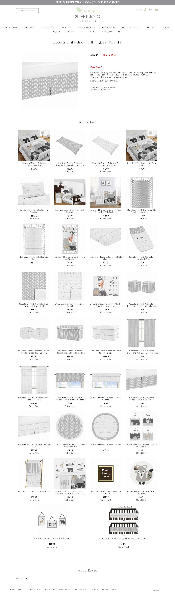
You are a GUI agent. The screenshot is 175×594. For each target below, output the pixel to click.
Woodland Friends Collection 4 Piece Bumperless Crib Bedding (105, 211)
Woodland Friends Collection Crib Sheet (34, 258)
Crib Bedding (29, 27)
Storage (165, 27)
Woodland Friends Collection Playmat (105, 444)
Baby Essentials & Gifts (131, 27)
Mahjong (70, 32)
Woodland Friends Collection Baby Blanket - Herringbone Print (34, 305)
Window (56, 32)
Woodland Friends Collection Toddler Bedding (70, 211)
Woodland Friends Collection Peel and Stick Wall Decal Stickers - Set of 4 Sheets (70, 492)
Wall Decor (151, 27)
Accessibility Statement (110, 589)
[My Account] (145, 10)
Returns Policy (80, 589)
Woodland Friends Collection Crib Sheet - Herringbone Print (141, 211)
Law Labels (94, 589)
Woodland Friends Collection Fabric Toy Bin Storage (106, 352)
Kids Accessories (108, 27)
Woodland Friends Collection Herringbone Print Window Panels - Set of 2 (141, 352)
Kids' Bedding (66, 27)
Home (12, 589)
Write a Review (21, 578)
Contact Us (29, 589)
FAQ (19, 589)
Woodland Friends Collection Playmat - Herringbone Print (69, 445)
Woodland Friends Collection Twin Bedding (141, 164)
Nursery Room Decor (86, 27)
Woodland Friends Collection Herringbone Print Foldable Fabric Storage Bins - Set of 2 (141, 305)
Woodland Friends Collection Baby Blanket (70, 305)
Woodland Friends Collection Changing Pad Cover (141, 258)
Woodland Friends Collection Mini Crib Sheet (106, 258)
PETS (81, 32)
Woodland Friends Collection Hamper (34, 491)
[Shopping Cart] (156, 9)
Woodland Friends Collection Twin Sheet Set (34, 211)
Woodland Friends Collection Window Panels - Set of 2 (34, 399)
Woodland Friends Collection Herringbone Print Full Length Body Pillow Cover (70, 164)
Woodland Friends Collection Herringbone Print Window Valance (70, 399)
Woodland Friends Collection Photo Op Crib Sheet (70, 258)
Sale (120, 32)
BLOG (39, 589)
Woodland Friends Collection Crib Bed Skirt (34, 445)
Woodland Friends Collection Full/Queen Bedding (34, 164)
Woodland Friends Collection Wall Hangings (52, 538)
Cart (151, 10)
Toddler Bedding (47, 27)
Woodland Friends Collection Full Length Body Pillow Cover (106, 164)
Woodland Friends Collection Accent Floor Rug (105, 492)
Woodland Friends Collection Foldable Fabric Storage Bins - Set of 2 (34, 352)
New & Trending (12, 27)
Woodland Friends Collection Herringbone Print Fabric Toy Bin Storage (70, 352)
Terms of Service (65, 589)
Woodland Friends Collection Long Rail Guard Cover (123, 538)
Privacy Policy (50, 589)
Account (139, 10)
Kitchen (93, 32)
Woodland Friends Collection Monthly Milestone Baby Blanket (105, 305)
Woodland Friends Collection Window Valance (105, 399)
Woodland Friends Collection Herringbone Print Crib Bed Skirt (142, 399)
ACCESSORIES (107, 32)
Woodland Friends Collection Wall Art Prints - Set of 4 (141, 445)
